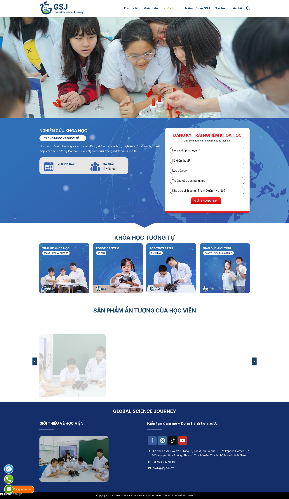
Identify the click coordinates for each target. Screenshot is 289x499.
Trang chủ (131, 8)
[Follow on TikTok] (172, 440)
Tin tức (220, 8)
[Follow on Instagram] (162, 440)
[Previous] (34, 361)
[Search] (248, 8)
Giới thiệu (151, 8)
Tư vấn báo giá (11, 494)
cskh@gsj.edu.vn (163, 468)
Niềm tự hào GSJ (197, 8)
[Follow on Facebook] (152, 440)
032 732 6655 (166, 461)
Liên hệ (236, 8)
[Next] (254, 361)
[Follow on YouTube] (182, 440)
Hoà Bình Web (185, 495)
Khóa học (171, 8)
